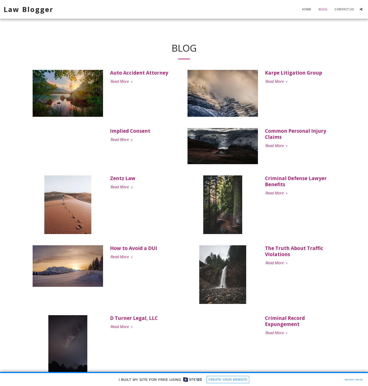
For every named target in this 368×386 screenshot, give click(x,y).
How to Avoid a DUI (133, 248)
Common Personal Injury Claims (295, 134)
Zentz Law (122, 178)
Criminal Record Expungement (285, 321)
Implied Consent (130, 131)
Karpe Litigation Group (293, 72)
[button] (361, 9)
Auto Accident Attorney (139, 72)
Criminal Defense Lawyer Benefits (296, 181)
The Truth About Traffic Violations (294, 251)
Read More (122, 81)
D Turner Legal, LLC (134, 318)
